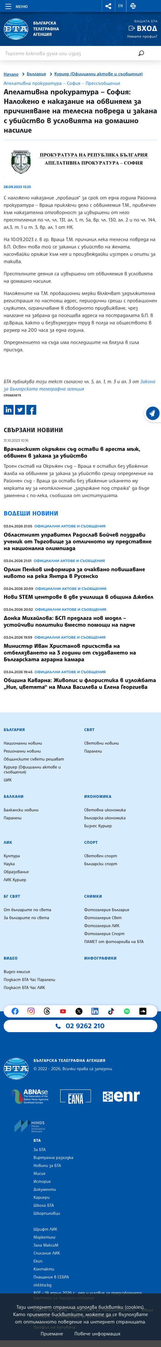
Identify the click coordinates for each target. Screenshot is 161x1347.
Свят (89, 729)
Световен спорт (100, 856)
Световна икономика (105, 810)
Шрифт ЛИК (45, 1229)
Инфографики (100, 958)
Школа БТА (43, 1205)
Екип (37, 1261)
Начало (11, 74)
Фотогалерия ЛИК (102, 925)
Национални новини (23, 743)
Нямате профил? (142, 36)
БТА (37, 1140)
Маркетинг (44, 1237)
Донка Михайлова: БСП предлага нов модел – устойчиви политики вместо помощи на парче (69, 621)
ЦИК (8, 780)
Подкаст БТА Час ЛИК (24, 987)
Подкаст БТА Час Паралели (29, 979)
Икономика (98, 796)
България (36, 74)
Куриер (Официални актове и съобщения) (98, 74)
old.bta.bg (42, 1285)
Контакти (43, 1269)
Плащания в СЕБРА (51, 1277)
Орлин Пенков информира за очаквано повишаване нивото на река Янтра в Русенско (74, 572)
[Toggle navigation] (16, 5)
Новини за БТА (47, 1165)
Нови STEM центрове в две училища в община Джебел (78, 597)
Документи (44, 1189)
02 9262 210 (85, 1026)
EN (120, 5)
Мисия (39, 1173)
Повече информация (97, 1333)
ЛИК (8, 842)
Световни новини (101, 743)
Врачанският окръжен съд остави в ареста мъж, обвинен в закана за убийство (72, 452)
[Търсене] (141, 53)
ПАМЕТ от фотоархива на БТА (113, 941)
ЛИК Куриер (15, 879)
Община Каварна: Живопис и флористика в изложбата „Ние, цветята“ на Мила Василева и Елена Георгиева (80, 683)
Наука (9, 864)
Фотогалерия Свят (103, 917)
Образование (16, 872)
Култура (12, 856)
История (42, 1181)
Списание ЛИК (46, 1253)
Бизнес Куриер (98, 826)
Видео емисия (17, 971)
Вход (147, 28)
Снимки (93, 896)
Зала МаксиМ (45, 1245)
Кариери (41, 1197)
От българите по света (27, 909)
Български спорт (100, 864)
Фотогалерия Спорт (104, 933)
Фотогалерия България (106, 909)
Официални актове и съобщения (70, 526)
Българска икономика (105, 818)
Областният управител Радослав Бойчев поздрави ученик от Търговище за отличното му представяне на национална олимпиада (77, 541)
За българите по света (26, 917)
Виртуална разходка (53, 1157)
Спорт (91, 842)
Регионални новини (22, 751)
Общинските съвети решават (34, 759)
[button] (108, 6)
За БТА (39, 1149)
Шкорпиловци (46, 1213)
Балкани (14, 796)
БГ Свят (12, 896)
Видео (11, 958)
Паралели (93, 751)
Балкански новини (21, 810)
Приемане (52, 1333)
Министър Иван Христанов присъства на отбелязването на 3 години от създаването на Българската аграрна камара (70, 653)
